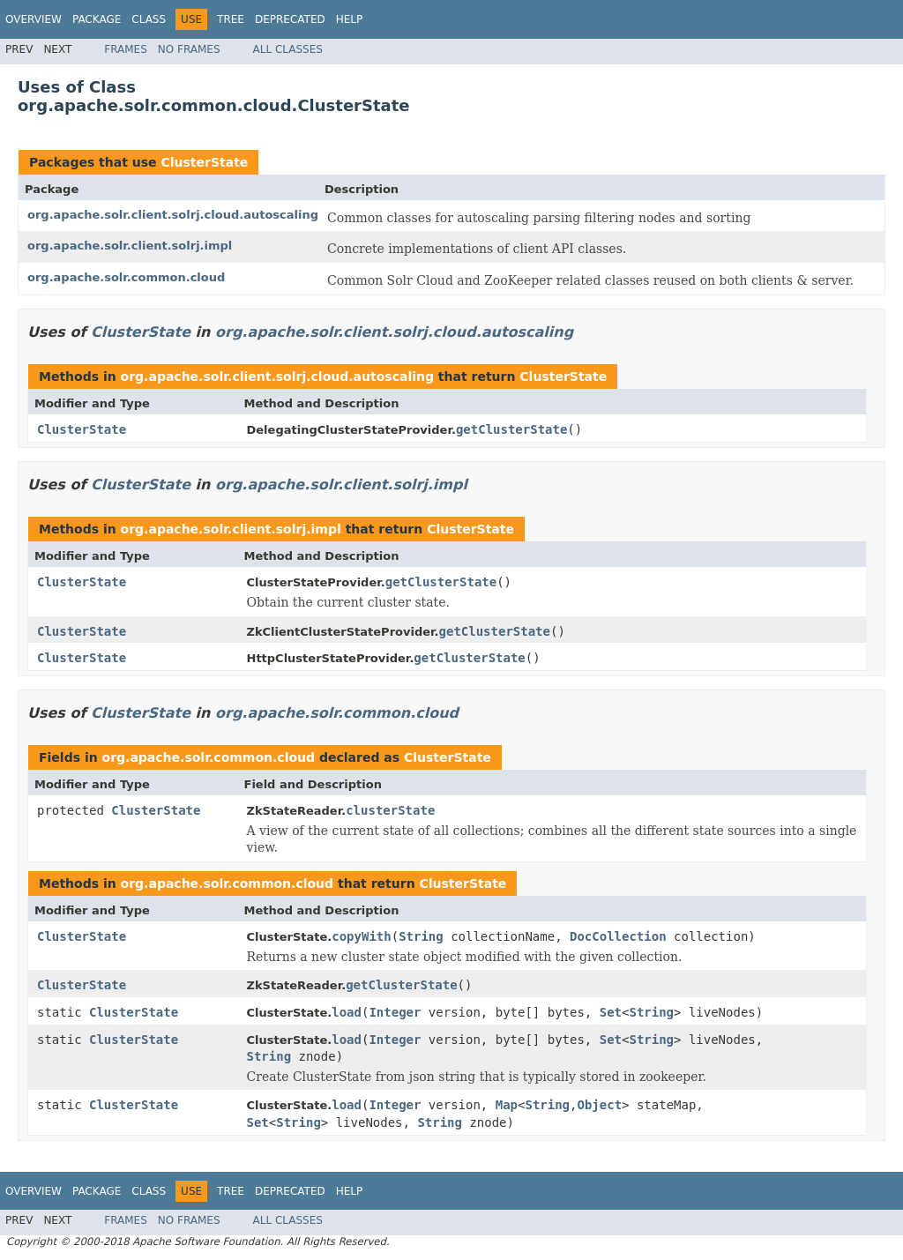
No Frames (189, 49)
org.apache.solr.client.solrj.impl (129, 245)
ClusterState (204, 162)
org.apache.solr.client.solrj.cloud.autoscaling (172, 214)
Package (96, 19)
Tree (230, 19)
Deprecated (290, 19)
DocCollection (618, 936)
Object (599, 1105)
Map (507, 1105)
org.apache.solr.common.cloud (126, 277)
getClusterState (511, 429)
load (347, 1012)
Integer (395, 1012)
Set (611, 1012)
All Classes (288, 49)
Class (148, 19)
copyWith (361, 936)
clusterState (390, 810)
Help (349, 19)
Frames (125, 49)
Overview (33, 19)
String (421, 936)
